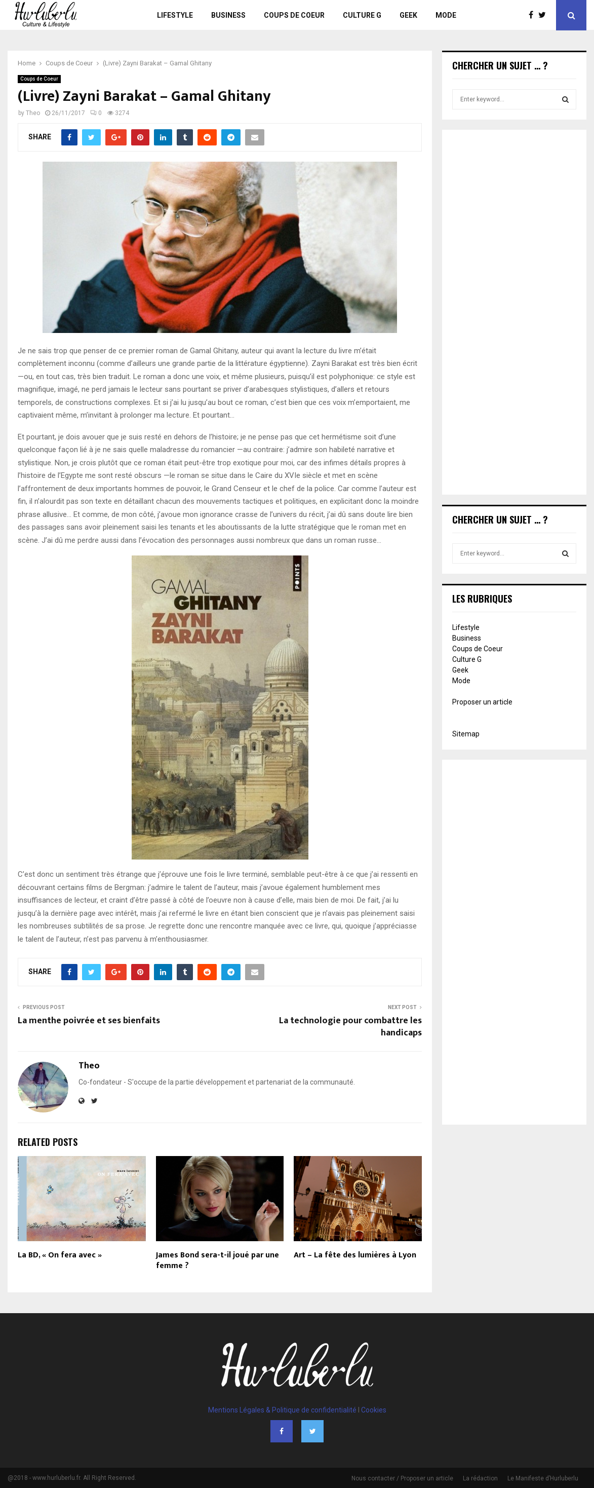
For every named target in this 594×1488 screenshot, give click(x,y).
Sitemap (466, 734)
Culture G (362, 15)
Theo (33, 113)
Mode (445, 15)
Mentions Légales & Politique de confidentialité (282, 1410)
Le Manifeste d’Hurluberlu (542, 1478)
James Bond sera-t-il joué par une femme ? (217, 1260)
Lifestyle (175, 15)
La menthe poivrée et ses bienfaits (89, 1020)
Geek (408, 15)
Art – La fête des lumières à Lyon (355, 1255)
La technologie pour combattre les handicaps (350, 1026)
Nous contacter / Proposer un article (402, 1478)
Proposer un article (482, 702)
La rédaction (480, 1478)
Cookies (373, 1410)
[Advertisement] (514, 313)
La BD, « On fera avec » (60, 1255)
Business (228, 15)
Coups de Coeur (294, 15)
